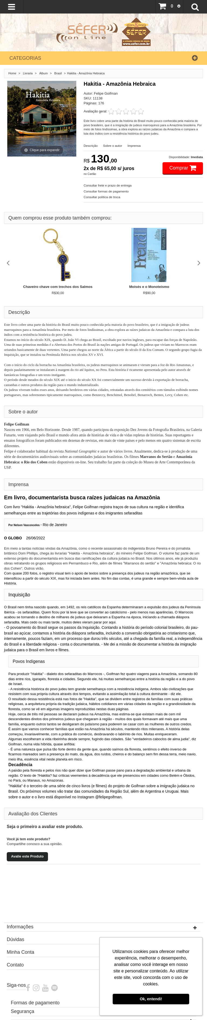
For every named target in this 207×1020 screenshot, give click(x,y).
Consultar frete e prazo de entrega (108, 185)
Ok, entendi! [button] (151, 999)
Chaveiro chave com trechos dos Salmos (57, 287)
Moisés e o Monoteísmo (149, 287)
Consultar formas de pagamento (106, 191)
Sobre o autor (112, 145)
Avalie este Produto (27, 856)
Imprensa (134, 145)
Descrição (91, 145)
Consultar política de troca (102, 197)
